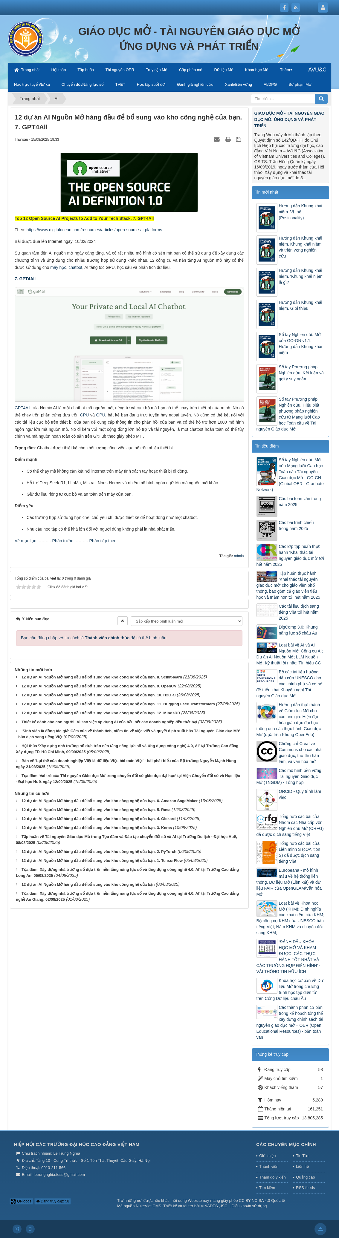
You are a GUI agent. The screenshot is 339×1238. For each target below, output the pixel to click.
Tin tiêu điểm (267, 446)
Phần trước (62, 540)
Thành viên (268, 1166)
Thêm (285, 70)
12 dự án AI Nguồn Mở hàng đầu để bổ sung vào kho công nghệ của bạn (88, 884)
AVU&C (317, 70)
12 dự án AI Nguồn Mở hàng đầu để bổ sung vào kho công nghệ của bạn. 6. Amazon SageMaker (110, 801)
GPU (100, 415)
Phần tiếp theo (103, 540)
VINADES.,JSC (214, 1206)
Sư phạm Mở (299, 84)
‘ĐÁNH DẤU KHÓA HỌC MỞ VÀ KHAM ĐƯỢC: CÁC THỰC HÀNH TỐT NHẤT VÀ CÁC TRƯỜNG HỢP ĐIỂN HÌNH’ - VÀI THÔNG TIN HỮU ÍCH (288, 956)
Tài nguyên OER (120, 70)
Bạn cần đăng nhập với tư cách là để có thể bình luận (94, 637)
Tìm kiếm (267, 1187)
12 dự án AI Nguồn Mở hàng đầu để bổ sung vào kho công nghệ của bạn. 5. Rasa (96, 810)
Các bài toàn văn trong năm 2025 (300, 501)
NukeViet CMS (148, 1206)
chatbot (75, 267)
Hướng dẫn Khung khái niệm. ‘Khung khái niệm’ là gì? (301, 276)
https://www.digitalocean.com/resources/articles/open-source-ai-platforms (94, 229)
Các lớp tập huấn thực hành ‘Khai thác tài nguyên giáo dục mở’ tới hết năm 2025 (290, 555)
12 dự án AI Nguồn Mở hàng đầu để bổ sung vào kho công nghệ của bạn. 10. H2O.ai (99, 695)
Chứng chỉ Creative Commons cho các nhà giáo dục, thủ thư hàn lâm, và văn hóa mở (300, 752)
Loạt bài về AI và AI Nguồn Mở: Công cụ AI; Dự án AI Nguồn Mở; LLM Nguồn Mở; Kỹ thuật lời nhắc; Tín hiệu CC (289, 654)
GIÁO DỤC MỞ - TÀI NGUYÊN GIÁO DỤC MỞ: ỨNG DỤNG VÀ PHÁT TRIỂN (289, 119)
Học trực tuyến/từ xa (32, 84)
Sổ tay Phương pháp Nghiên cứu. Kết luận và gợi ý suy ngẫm (301, 372)
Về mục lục (25, 540)
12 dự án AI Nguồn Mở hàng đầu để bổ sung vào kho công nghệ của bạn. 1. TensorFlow (102, 860)
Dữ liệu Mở (223, 70)
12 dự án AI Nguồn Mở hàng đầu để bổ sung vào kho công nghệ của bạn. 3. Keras (97, 827)
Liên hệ (302, 1166)
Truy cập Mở (156, 70)
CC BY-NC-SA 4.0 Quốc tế (262, 1200)
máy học (58, 267)
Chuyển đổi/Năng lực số (83, 84)
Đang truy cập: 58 (52, 1201)
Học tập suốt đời (151, 84)
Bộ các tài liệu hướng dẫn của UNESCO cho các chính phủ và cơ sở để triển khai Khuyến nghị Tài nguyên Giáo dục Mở (289, 683)
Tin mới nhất (266, 192)
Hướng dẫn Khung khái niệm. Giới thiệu (300, 305)
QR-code (21, 1201)
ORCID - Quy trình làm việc (300, 794)
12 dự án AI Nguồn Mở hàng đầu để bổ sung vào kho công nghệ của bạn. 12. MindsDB (101, 713)
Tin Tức (302, 1155)
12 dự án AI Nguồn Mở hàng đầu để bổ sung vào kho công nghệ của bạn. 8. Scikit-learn (102, 677)
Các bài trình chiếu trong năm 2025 (296, 525)
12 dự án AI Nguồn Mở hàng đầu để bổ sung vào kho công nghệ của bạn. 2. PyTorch (99, 851)
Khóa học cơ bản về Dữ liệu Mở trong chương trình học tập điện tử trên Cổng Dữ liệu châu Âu (289, 989)
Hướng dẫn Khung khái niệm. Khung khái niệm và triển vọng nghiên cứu (300, 247)
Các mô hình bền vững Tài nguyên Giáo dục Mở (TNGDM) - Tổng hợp (288, 776)
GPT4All (22, 407)
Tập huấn (85, 70)
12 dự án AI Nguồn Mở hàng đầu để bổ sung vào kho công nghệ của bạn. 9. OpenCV (99, 686)
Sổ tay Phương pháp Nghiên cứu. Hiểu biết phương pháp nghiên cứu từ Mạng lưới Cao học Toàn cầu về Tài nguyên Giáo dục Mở (288, 414)
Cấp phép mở (191, 70)
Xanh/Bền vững (238, 84)
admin (239, 556)
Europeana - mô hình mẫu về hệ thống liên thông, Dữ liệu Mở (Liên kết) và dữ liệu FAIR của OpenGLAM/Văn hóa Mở (289, 882)
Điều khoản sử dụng (249, 1206)
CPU (84, 415)
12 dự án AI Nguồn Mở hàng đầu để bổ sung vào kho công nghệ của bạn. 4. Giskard (99, 818)
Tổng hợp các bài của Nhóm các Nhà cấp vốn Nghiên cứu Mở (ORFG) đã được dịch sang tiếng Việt (290, 825)
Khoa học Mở (256, 70)
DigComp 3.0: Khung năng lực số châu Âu (298, 630)
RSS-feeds (305, 1187)
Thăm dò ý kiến (272, 1177)
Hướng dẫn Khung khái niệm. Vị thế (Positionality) (300, 211)
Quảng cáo (305, 1177)
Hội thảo (58, 70)
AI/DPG (270, 84)
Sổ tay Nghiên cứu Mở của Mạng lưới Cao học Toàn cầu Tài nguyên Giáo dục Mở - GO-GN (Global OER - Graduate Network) (290, 474)
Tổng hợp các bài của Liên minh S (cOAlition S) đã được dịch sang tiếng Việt (299, 852)
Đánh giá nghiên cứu (195, 84)
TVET (120, 84)
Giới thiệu (267, 1155)
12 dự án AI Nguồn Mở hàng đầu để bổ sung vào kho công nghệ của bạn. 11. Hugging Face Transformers (118, 704)
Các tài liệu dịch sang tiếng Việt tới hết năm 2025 (299, 612)
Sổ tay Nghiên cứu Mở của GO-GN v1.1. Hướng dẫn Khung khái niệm (300, 343)
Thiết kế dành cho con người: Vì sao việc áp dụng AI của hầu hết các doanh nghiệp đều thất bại (109, 722)
